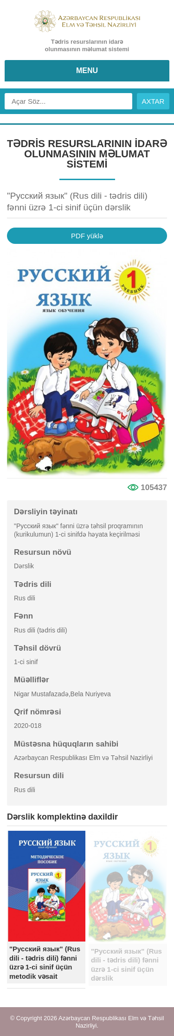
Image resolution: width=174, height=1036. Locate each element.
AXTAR (153, 101)
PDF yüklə (87, 236)
